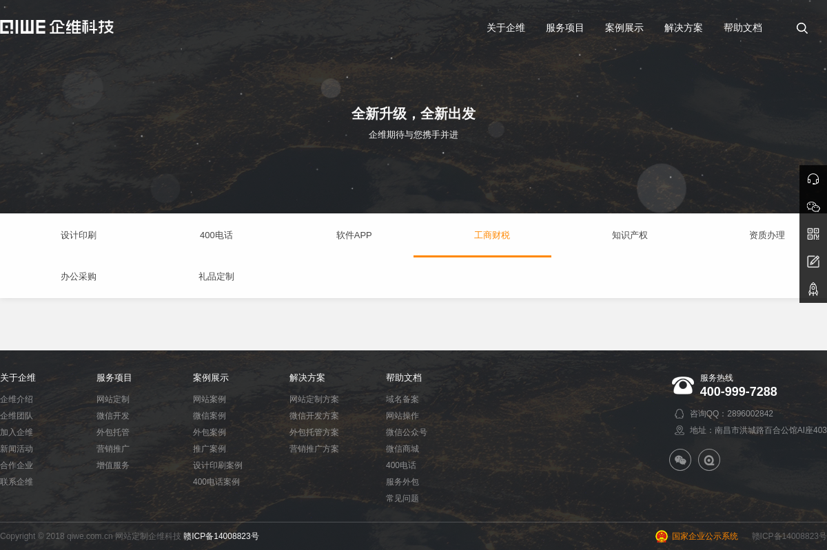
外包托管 (113, 432)
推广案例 (209, 449)
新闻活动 (16, 449)
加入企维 (16, 432)
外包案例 (209, 432)
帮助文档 (404, 377)
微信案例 (209, 416)
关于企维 (18, 377)
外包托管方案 (314, 432)
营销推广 (113, 449)
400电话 (401, 465)
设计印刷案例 (218, 465)
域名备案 (402, 399)
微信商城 (402, 449)
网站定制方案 (314, 399)
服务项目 (114, 377)
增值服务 (113, 465)
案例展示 (211, 377)
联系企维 (16, 482)
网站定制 (113, 399)
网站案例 (209, 399)
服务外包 (402, 482)
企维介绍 (16, 399)
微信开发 (113, 416)
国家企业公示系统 (705, 536)
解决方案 (307, 377)
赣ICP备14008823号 (220, 536)
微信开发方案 (314, 416)
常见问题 (402, 498)
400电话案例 (216, 482)
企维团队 (16, 416)
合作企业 (16, 465)
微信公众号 (406, 432)
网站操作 (402, 416)
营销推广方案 (314, 449)
